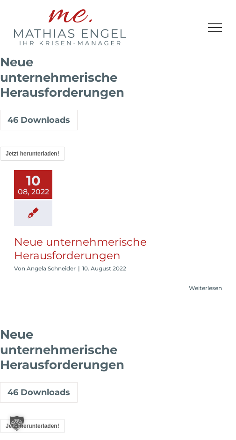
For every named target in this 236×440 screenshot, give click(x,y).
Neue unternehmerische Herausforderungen (80, 248)
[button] (17, 423)
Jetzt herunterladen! (32, 153)
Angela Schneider (51, 268)
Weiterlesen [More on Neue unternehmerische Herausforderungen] (205, 287)
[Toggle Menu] (215, 27)
